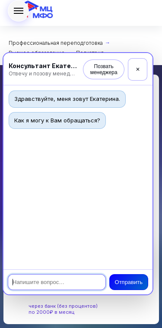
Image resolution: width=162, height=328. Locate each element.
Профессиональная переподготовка (56, 43)
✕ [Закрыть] (138, 69)
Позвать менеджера (104, 69)
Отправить (129, 282)
